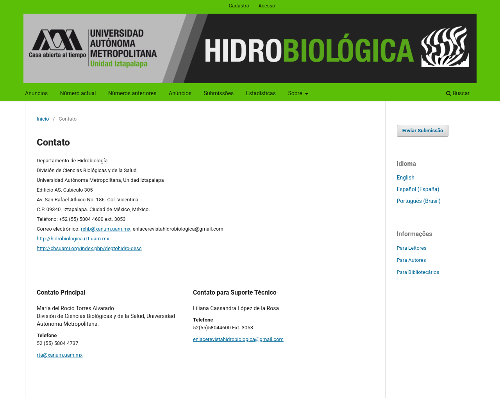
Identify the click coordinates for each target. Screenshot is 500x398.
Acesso (266, 6)
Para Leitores (412, 248)
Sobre (296, 93)
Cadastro (239, 6)
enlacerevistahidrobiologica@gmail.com (238, 339)
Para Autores (411, 260)
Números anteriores (132, 93)
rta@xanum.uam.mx (59, 355)
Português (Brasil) (419, 201)
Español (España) (418, 189)
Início (43, 119)
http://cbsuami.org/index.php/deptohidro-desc (89, 248)
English (405, 177)
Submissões (219, 93)
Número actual (78, 93)
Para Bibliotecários (418, 272)
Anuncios (36, 93)
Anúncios (180, 93)
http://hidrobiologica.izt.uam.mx (73, 239)
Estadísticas (261, 93)
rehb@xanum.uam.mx (105, 229)
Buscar (458, 93)
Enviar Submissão (422, 130)
